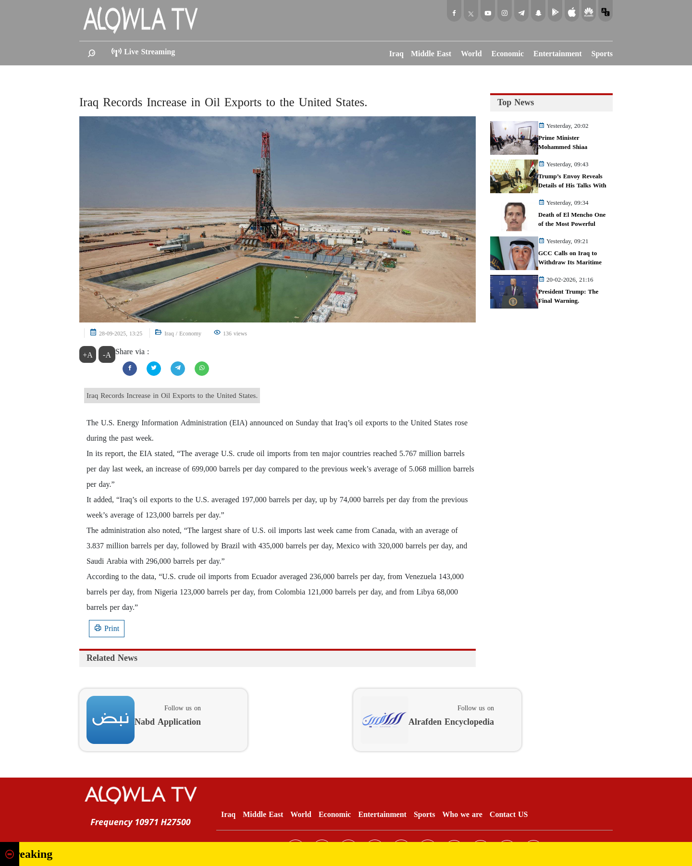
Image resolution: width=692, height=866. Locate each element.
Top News (515, 102)
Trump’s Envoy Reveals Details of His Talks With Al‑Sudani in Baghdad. (572, 185)
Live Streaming (143, 52)
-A (107, 354)
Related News (111, 658)
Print (106, 628)
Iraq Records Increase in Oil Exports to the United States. (223, 102)
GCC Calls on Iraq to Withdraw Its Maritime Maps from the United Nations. (570, 267)
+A (88, 354)
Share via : (132, 352)
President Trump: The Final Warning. (568, 296)
